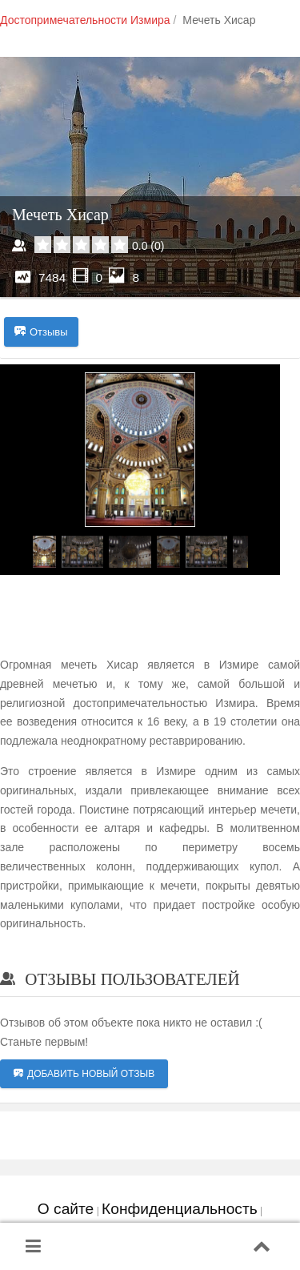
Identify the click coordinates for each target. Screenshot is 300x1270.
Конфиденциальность (180, 1208)
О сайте (66, 1208)
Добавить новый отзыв (84, 1074)
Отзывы (41, 332)
